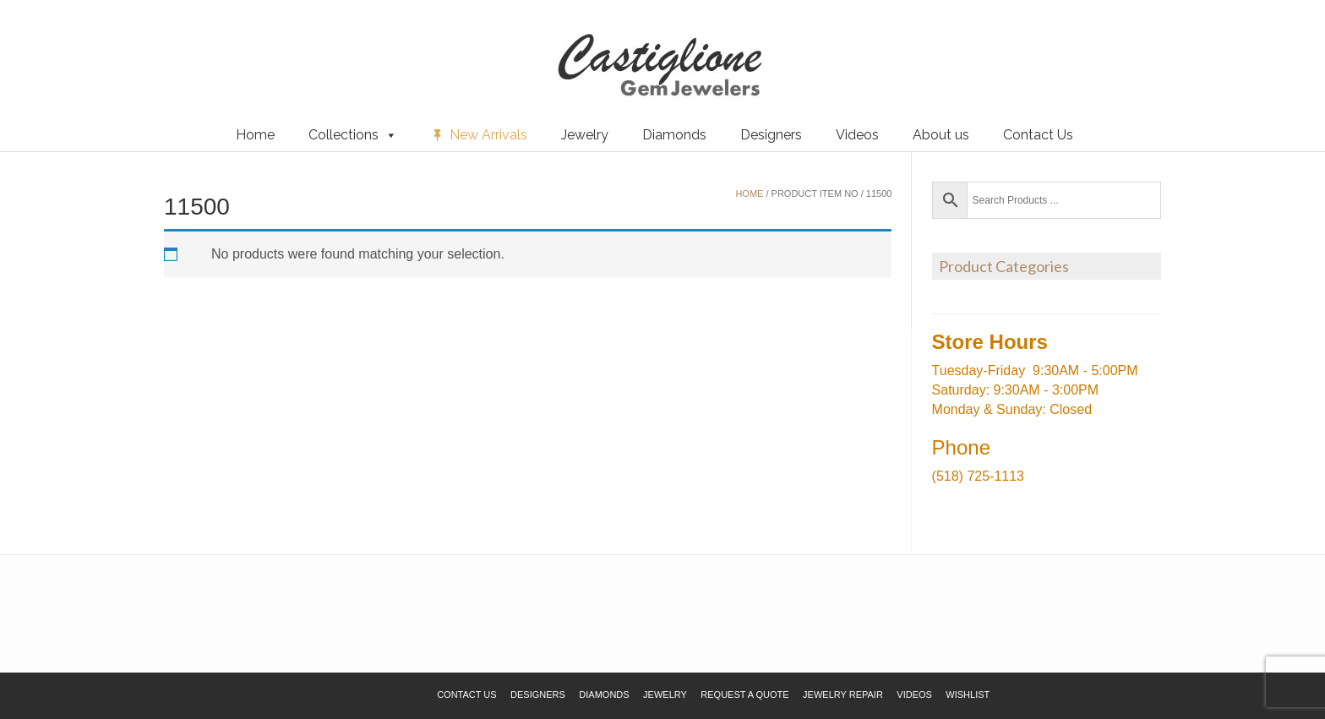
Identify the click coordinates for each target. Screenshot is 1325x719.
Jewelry (584, 135)
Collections (352, 135)
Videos (857, 135)
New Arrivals (488, 135)
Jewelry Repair (843, 694)
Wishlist (38, 41)
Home (255, 135)
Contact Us (1038, 135)
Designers (771, 135)
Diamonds (674, 135)
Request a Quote (112, 41)
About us (941, 135)
